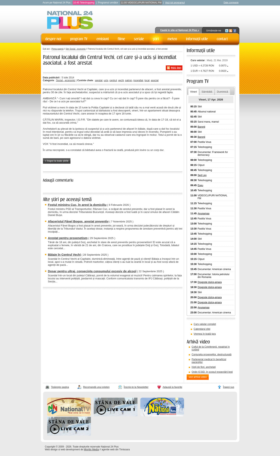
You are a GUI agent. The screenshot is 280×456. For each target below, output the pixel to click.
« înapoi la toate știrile (57, 160)
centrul (113, 80)
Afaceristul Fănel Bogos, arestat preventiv (78, 221)
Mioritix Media (91, 449)
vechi (121, 80)
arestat (98, 80)
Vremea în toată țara (205, 333)
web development (70, 449)
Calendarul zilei (202, 329)
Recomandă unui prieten (96, 387)
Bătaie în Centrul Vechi (64, 254)
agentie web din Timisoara (115, 449)
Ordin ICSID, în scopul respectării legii (212, 372)
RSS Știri (176, 67)
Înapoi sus (228, 387)
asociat (155, 80)
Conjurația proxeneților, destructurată (212, 354)
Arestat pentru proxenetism (68, 238)
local (147, 80)
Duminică (222, 91)
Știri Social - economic (76, 49)
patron (128, 80)
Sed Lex (202, 175)
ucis (106, 80)
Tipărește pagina (60, 387)
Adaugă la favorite (172, 387)
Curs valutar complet (205, 324)
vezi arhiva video (198, 377)
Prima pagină (57, 49)
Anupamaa (203, 213)
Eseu (200, 185)
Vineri (193, 91)
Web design (51, 449)
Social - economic (65, 80)
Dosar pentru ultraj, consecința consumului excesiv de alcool (92, 271)
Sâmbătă (207, 91)
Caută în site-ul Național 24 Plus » (179, 30)
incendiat (138, 80)
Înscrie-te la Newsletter (136, 387)
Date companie (231, 2)
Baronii (201, 126)
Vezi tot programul (175, 2)
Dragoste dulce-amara (210, 282)
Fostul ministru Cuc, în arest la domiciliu (77, 204)
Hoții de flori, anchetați (204, 367)
